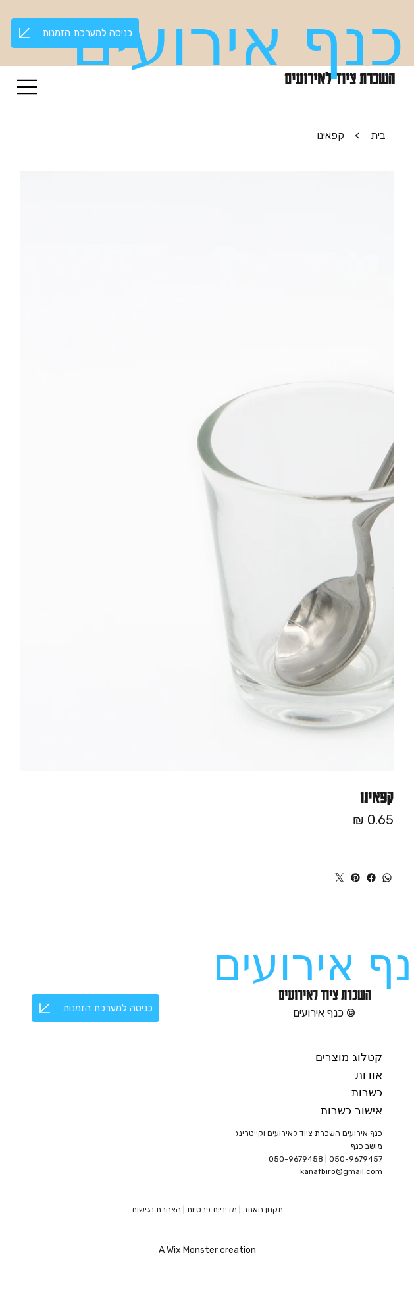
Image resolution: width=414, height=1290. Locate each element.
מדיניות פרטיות (213, 1209)
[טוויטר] (339, 877)
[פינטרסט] (355, 877)
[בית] (378, 135)
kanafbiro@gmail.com (341, 1171)
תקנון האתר (263, 1209)
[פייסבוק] (371, 877)
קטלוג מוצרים (348, 1057)
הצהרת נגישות (156, 1209)
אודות (368, 1075)
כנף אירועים (237, 43)
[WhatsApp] (387, 877)
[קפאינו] (330, 135)
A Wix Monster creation (207, 1250)
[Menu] (27, 86)
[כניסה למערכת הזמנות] (75, 33)
